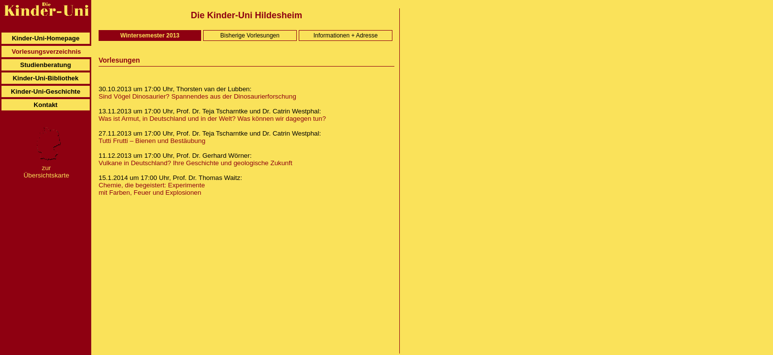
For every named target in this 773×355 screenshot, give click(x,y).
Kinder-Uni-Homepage (45, 38)
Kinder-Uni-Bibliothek (46, 78)
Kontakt (45, 104)
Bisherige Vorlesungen (250, 35)
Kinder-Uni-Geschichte (45, 91)
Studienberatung (45, 65)
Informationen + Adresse (346, 35)
